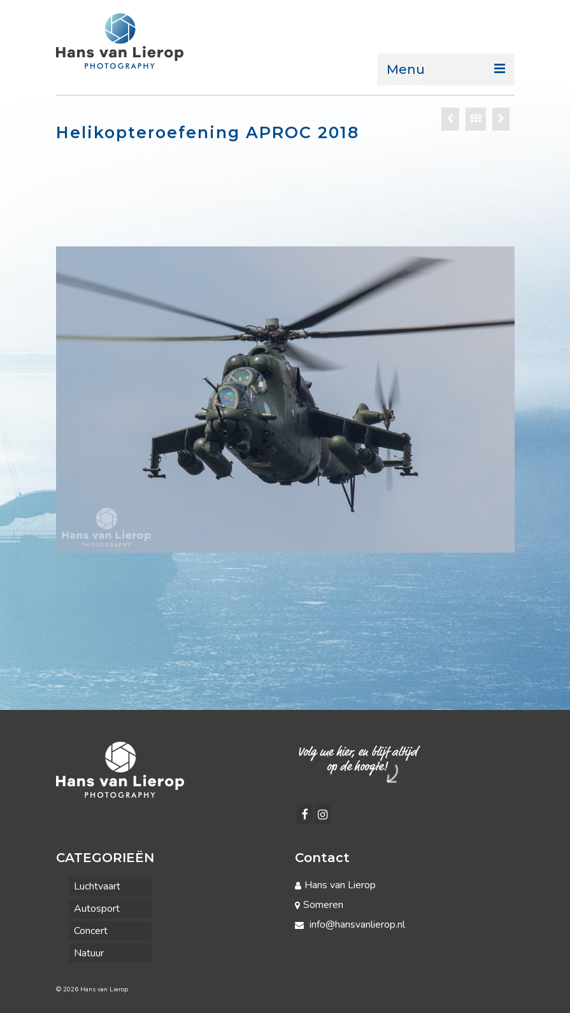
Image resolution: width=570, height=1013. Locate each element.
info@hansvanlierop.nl (350, 924)
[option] (285, 399)
